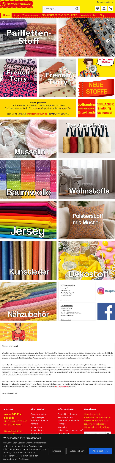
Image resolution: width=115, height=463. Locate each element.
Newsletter (62, 427)
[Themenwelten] (30, 15)
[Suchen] (77, 8)
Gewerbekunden (38, 414)
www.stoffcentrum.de (62, 387)
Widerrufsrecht (38, 433)
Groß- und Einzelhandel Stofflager (68, 422)
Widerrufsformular (39, 420)
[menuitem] (61, 10)
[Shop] (16, 15)
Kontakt (34, 423)
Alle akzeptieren (100, 451)
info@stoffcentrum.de (37, 113)
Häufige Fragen (38, 417)
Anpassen (57, 451)
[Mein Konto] (104, 8)
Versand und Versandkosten (37, 429)
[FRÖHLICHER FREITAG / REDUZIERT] (59, 15)
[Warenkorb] (110, 8)
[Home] (6, 15)
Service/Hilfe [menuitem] (104, 2)
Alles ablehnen (77, 451)
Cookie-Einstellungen (67, 414)
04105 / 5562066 (12, 415)
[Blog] (102, 15)
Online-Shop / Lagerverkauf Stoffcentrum (70, 432)
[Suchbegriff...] (61, 8)
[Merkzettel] (97, 8)
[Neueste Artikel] (88, 15)
